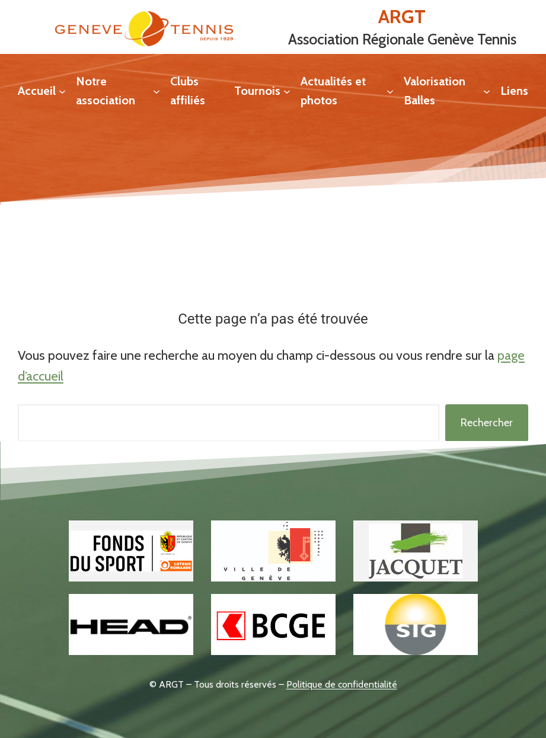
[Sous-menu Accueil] (62, 90)
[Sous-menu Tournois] (286, 90)
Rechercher (487, 422)
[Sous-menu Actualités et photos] (390, 90)
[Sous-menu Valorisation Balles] (486, 90)
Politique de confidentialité (341, 684)
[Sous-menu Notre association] (156, 90)
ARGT (402, 16)
